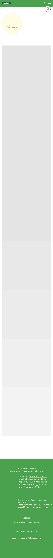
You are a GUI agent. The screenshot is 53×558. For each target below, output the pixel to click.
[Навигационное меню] (49, 3)
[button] (44, 3)
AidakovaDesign (35, 538)
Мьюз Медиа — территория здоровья (35, 507)
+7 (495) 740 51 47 (38, 476)
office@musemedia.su (35, 479)
